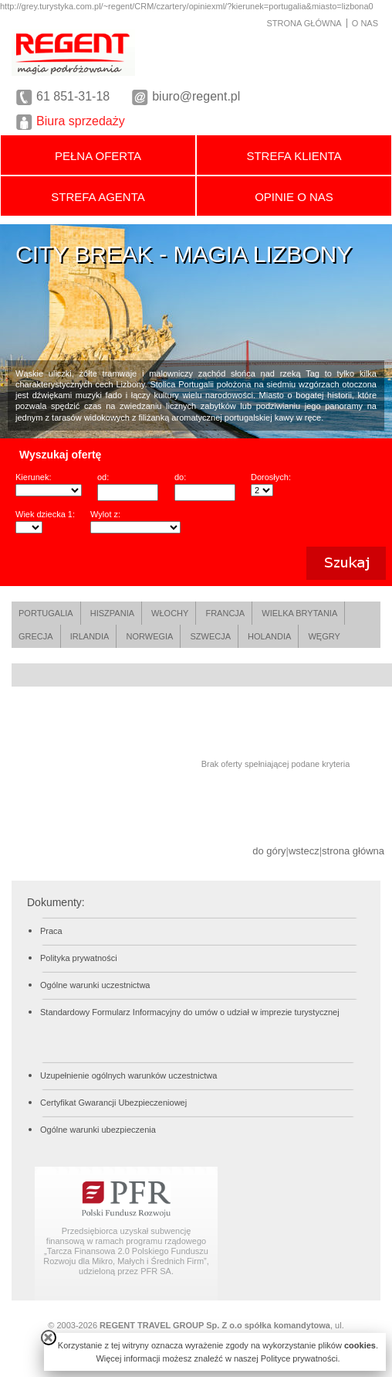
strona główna (353, 851)
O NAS (365, 23)
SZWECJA (210, 636)
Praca (51, 931)
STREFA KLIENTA (293, 155)
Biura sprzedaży (80, 121)
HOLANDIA (269, 636)
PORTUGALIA (46, 613)
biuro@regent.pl (196, 96)
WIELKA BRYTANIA (299, 613)
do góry (269, 851)
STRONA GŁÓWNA (304, 23)
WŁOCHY (169, 613)
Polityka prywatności (78, 958)
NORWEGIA (150, 636)
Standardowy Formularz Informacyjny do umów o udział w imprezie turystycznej (190, 1012)
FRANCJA (225, 613)
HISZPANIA (112, 613)
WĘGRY (324, 636)
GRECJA (36, 636)
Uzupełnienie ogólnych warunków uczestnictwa (128, 1075)
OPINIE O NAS (294, 196)
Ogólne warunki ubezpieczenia (98, 1129)
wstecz (304, 851)
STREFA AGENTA (97, 196)
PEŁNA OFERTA (98, 155)
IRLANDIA (90, 636)
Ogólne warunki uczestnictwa (95, 985)
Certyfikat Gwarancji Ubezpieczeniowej (113, 1102)
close (48, 1337)
